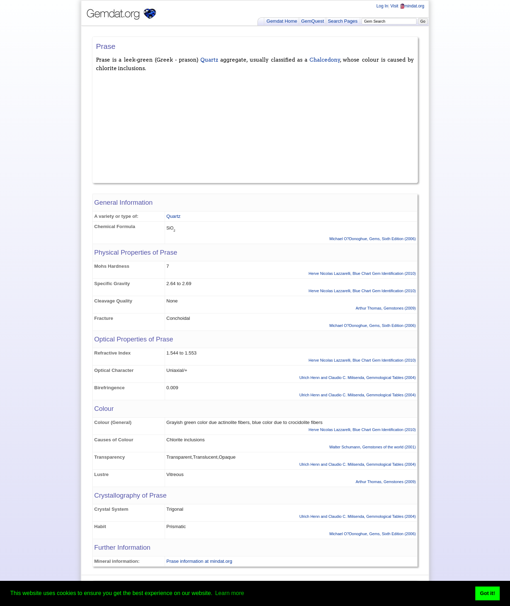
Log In (382, 6)
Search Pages (343, 21)
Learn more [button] (229, 593)
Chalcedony (325, 60)
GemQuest (312, 21)
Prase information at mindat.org (199, 561)
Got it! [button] (487, 593)
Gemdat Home (282, 21)
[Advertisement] (255, 126)
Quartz (209, 60)
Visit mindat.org (407, 6)
